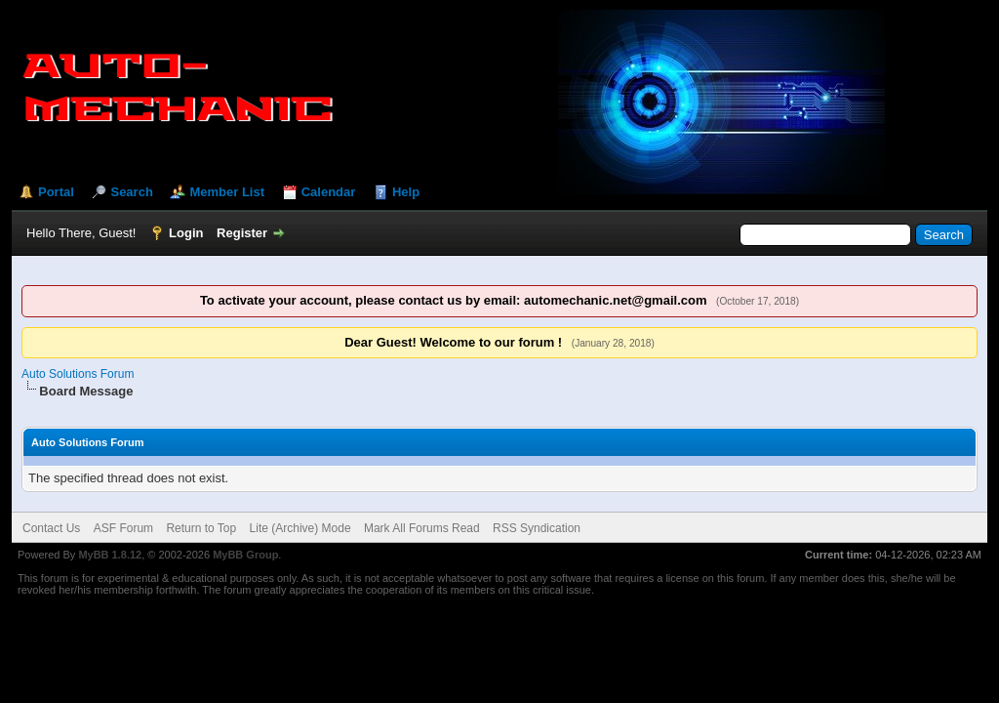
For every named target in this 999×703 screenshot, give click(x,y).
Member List (226, 192)
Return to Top (201, 528)
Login (186, 233)
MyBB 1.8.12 (109, 554)
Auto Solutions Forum (77, 374)
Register (242, 233)
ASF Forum (123, 528)
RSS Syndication (536, 528)
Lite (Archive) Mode (300, 528)
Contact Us (51, 528)
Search (131, 192)
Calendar (328, 192)
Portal (56, 192)
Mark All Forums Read (422, 528)
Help (406, 192)
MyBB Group (245, 554)
